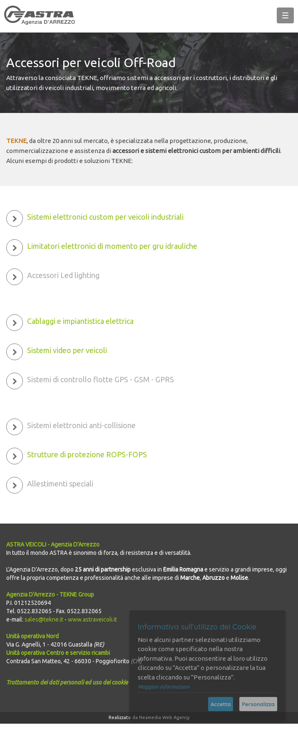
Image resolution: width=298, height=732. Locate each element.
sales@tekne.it (44, 619)
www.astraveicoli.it (92, 619)
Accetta (221, 704)
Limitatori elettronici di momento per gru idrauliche (112, 246)
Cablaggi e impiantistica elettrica (80, 321)
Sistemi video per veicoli (67, 350)
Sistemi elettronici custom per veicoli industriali (105, 217)
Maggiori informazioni (163, 686)
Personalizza (258, 704)
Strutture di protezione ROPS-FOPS (87, 454)
